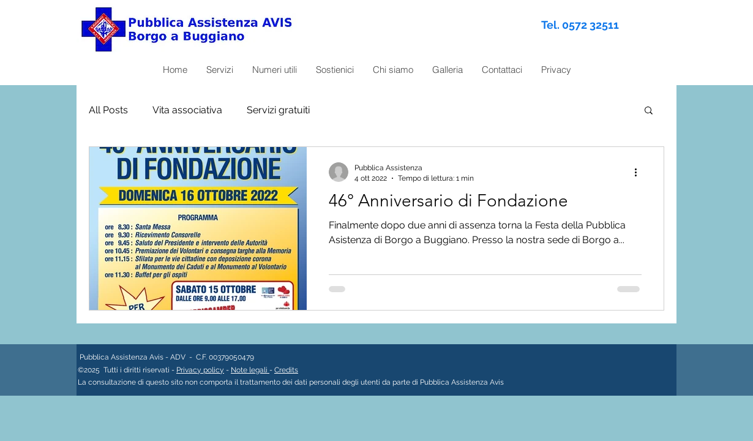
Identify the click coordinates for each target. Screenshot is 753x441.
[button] (648, 111)
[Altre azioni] (639, 172)
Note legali (250, 370)
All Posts (108, 110)
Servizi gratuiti (278, 110)
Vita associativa (187, 110)
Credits (286, 370)
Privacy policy (200, 370)
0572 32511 (590, 24)
